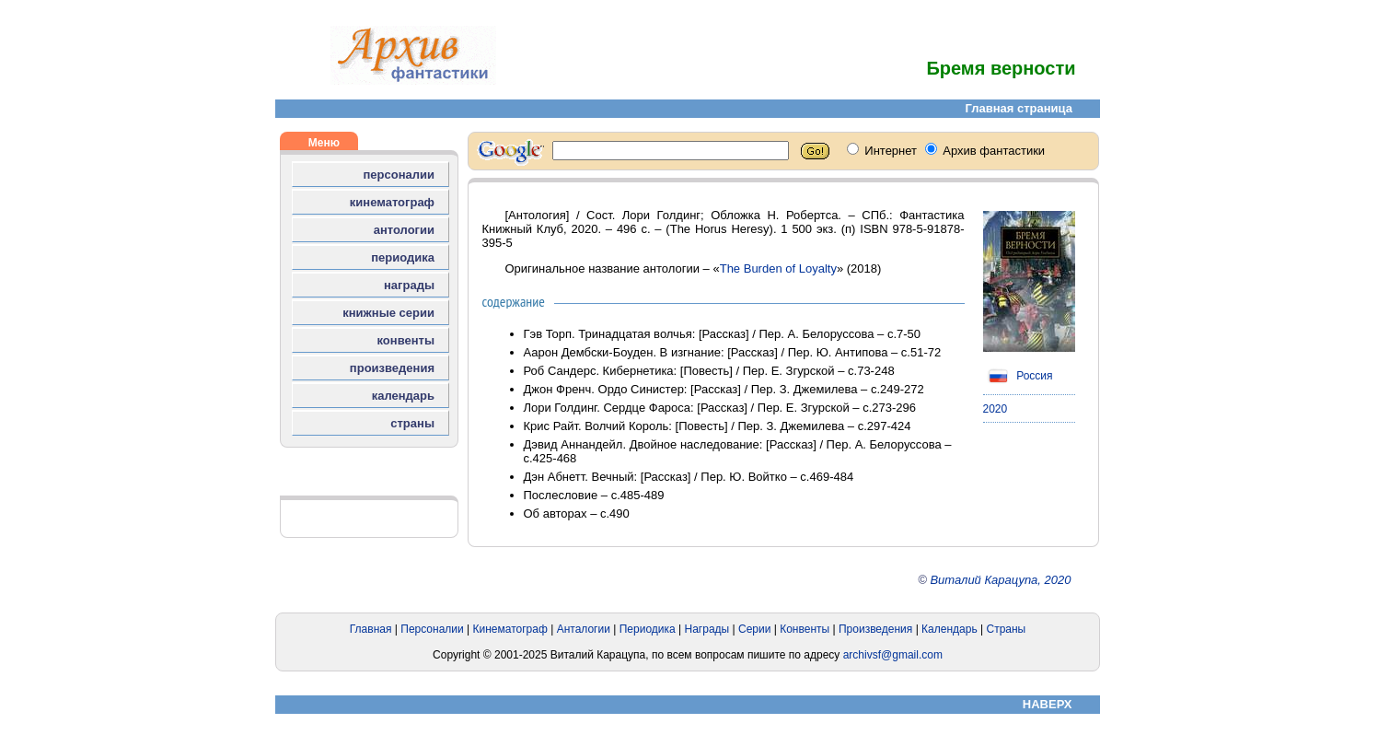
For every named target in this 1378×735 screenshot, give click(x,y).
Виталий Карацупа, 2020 (1000, 580)
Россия (1018, 375)
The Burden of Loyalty (778, 268)
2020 (995, 408)
